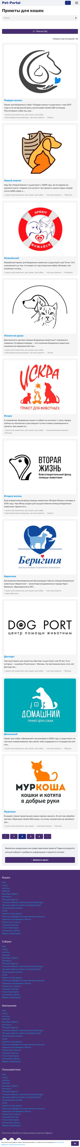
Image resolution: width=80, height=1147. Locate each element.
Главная (6, 891)
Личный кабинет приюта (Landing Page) (21, 905)
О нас (4, 911)
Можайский (11, 258)
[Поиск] (40, 18)
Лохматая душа (13, 335)
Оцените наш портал (12, 913)
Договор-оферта (10, 894)
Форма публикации (11, 933)
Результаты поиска (11, 922)
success (6, 888)
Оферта (49, 1133)
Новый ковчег (12, 180)
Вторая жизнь (13, 496)
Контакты (6, 896)
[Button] (68, 3)
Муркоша (10, 811)
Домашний (10, 734)
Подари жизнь (13, 100)
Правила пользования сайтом (16, 919)
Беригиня (10, 576)
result (4, 885)
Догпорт (9, 656)
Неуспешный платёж (12, 908)
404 (4, 882)
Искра (8, 415)
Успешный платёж (11, 930)
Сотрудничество (10, 925)
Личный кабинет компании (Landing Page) (22, 902)
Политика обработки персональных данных (23, 916)
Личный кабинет (10, 899)
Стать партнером (10, 928)
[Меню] (77, 3)
